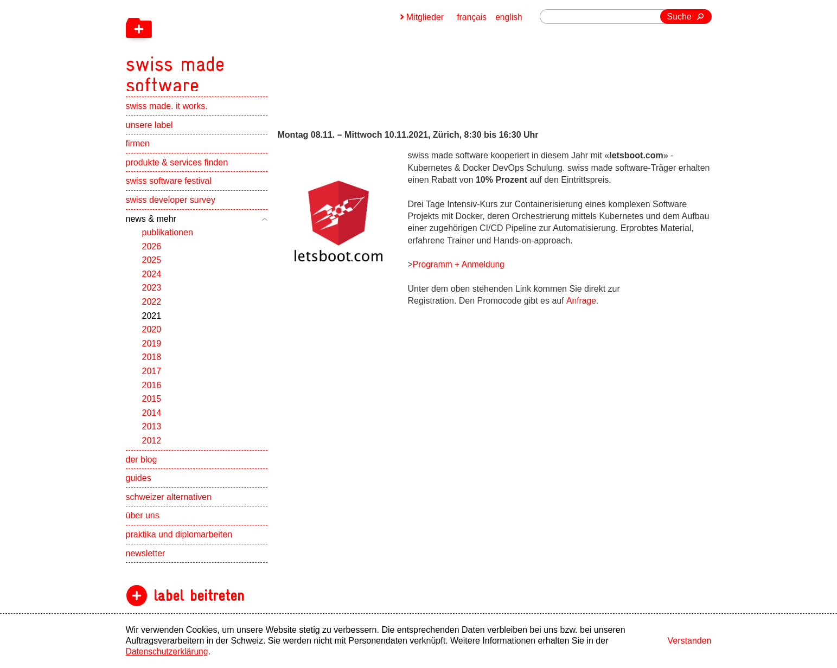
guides (138, 484)
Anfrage (581, 300)
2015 (152, 405)
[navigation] (234, 49)
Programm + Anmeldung (460, 264)
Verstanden (690, 640)
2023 (152, 294)
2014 (152, 419)
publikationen (167, 238)
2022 (152, 308)
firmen (138, 150)
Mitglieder (424, 17)
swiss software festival (169, 187)
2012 (152, 447)
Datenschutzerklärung (168, 651)
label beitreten (199, 602)
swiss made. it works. (167, 112)
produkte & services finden (177, 169)
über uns (142, 521)
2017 (152, 377)
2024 (152, 280)
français (471, 17)
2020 (152, 336)
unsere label (149, 131)
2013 (152, 433)
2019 (152, 350)
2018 (152, 364)
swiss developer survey (170, 206)
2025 (152, 266)
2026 (152, 253)
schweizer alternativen (169, 503)
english (508, 17)
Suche (679, 16)
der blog (141, 466)
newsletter (145, 559)
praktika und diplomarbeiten (179, 540)
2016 (152, 391)
